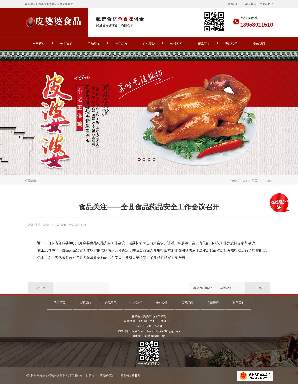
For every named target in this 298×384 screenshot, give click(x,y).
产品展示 (94, 43)
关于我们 (66, 43)
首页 (254, 180)
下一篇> (257, 288)
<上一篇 (40, 288)
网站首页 (38, 43)
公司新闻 (176, 43)
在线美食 (204, 43)
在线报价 (231, 43)
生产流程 (121, 43)
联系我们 (233, 4)
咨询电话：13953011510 (259, 4)
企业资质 (149, 43)
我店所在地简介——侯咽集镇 (212, 288)
